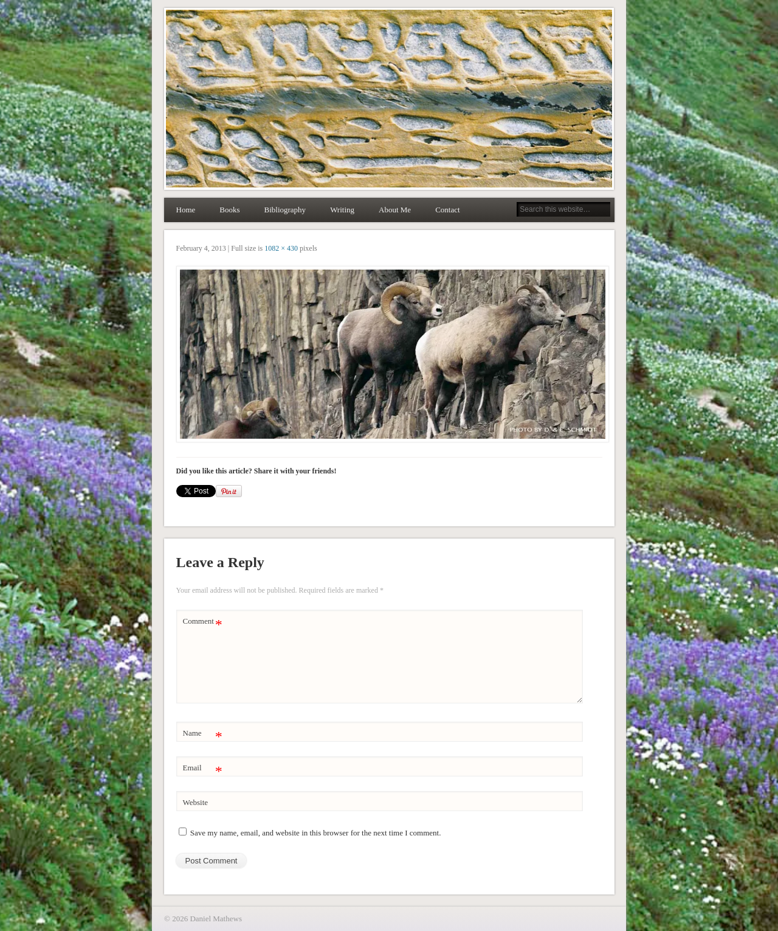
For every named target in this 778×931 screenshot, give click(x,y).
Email (202, 768)
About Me (395, 209)
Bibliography (285, 209)
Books (229, 209)
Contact (447, 209)
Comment (202, 621)
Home (186, 209)
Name (202, 733)
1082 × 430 (281, 248)
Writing (342, 209)
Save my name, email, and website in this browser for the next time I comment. (315, 832)
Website (195, 802)
